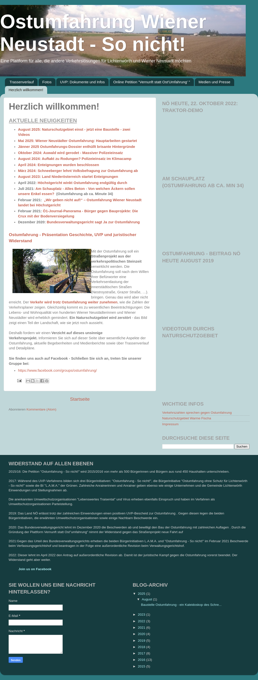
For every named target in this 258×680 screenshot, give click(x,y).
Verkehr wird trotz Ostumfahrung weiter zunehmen (73, 302)
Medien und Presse (214, 82)
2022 (142, 621)
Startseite (80, 399)
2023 (142, 614)
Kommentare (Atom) (42, 409)
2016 (142, 660)
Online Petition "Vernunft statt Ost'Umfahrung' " (151, 82)
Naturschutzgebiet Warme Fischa (186, 418)
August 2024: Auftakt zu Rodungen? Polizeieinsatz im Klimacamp (74, 159)
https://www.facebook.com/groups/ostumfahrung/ (57, 370)
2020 (142, 634)
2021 (142, 627)
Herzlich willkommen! (26, 90)
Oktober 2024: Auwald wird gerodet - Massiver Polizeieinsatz (70, 153)
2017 (142, 653)
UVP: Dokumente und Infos (82, 82)
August (147, 599)
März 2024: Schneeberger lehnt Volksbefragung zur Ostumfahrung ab (78, 171)
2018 (142, 647)
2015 (142, 666)
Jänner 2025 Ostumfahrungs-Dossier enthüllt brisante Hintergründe (76, 147)
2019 (142, 640)
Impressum (170, 424)
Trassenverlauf (22, 82)
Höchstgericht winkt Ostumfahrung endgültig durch (82, 183)
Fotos (47, 82)
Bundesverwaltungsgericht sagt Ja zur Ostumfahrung (93, 222)
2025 (142, 593)
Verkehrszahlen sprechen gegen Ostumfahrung (197, 412)
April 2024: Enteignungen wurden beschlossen (58, 165)
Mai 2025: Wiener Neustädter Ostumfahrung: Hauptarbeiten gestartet (77, 141)
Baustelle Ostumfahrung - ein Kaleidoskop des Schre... (181, 605)
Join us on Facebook (34, 569)
